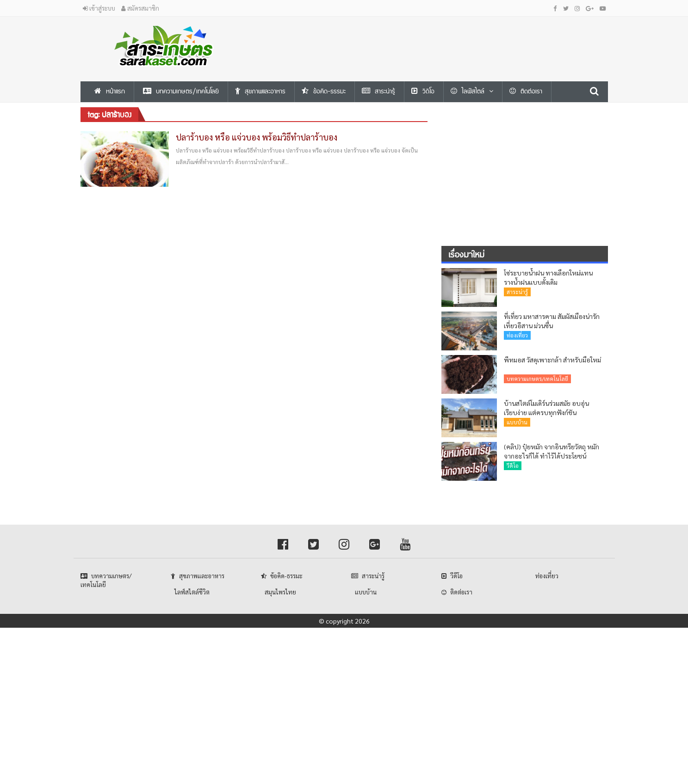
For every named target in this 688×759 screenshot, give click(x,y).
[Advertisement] (434, 37)
